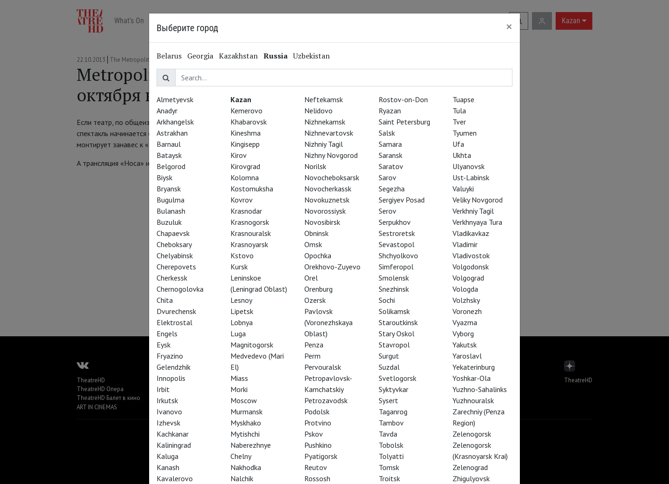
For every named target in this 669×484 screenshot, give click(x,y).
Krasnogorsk (249, 222)
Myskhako (245, 422)
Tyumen (465, 132)
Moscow (243, 400)
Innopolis (171, 378)
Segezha (392, 188)
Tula (459, 110)
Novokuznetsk (326, 199)
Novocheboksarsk (331, 177)
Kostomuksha (251, 188)
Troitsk (389, 478)
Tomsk (389, 467)
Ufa (458, 144)
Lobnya (241, 322)
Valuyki (463, 188)
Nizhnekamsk (324, 121)
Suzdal (389, 367)
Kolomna (244, 177)
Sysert (388, 400)
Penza (313, 344)
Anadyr (167, 110)
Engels (167, 333)
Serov (387, 211)
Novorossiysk (325, 211)
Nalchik (241, 478)
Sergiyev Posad (402, 199)
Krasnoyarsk (249, 244)
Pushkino (318, 445)
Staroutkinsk (398, 322)
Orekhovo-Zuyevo (332, 266)
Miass (239, 378)
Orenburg (318, 289)
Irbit (163, 389)
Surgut (389, 355)
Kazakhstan (238, 56)
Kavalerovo (175, 478)
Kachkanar (173, 433)
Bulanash (171, 211)
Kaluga (167, 456)
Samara (390, 144)
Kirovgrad (245, 166)
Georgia (200, 56)
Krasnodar (246, 211)
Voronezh (467, 311)
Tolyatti (391, 456)
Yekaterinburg (474, 367)
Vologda (465, 289)
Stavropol (394, 344)
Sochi (387, 300)
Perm (312, 355)
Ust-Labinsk (471, 177)
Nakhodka (245, 467)
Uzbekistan (311, 56)
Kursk (239, 266)
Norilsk (315, 166)
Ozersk (315, 300)
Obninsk (316, 233)
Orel (311, 277)
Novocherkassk (327, 188)
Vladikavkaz (471, 233)
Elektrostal (174, 322)
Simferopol (396, 266)
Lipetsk (241, 311)
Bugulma (170, 199)
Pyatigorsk (320, 456)
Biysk (164, 177)
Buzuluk (169, 222)
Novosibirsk (322, 222)
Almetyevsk (175, 99)
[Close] (509, 26)
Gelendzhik (173, 367)
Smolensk (394, 277)
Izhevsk (168, 422)
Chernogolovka (180, 289)
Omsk (313, 244)
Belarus (169, 56)
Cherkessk (172, 277)
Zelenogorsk (472, 433)
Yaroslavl (467, 355)
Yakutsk (465, 344)
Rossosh (317, 478)
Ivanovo (169, 411)
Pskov (313, 433)
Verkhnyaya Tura (477, 222)
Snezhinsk (394, 289)
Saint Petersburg (404, 121)
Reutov (315, 467)
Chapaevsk (173, 233)
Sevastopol (396, 244)
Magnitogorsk (251, 344)
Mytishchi (245, 433)
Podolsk (316, 411)
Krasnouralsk (250, 233)
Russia (275, 56)
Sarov (387, 177)
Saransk (390, 155)
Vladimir (465, 244)
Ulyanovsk (469, 166)
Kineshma (245, 132)
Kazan (240, 99)
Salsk (387, 132)
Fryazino (170, 355)
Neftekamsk (323, 99)
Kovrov (241, 199)
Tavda (388, 433)
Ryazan (390, 110)
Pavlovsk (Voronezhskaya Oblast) (328, 322)
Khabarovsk (248, 121)
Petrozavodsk (326, 400)
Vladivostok (471, 255)
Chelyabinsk (175, 255)
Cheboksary (174, 244)
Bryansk (169, 188)
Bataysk (169, 155)
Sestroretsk (397, 233)
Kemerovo (246, 110)
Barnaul (169, 144)
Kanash (168, 467)
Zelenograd (470, 467)
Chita (165, 300)
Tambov (391, 422)
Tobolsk (391, 445)
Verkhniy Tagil (473, 211)
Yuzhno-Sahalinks (480, 389)
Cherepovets (176, 266)
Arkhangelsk (175, 121)
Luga (238, 333)
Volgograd (468, 277)
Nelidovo (318, 110)
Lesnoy (241, 300)
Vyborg (463, 333)
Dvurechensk (176, 311)
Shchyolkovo (398, 255)
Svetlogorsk (397, 378)
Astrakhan (172, 132)
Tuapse (463, 99)
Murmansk (246, 411)
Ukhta (462, 155)
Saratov (391, 166)
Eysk (164, 344)
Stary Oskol (396, 333)
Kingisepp (245, 144)
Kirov (238, 155)
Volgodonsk (471, 266)
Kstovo (242, 255)
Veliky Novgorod (478, 199)
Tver (459, 121)
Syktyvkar (393, 389)
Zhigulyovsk (471, 478)
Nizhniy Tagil (323, 144)
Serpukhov (395, 222)
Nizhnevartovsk (328, 132)
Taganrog (393, 411)
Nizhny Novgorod (331, 155)
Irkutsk (167, 400)
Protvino (317, 422)
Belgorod (171, 166)
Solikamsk (394, 311)
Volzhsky (466, 300)
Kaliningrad (174, 445)
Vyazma (465, 322)
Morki (239, 389)
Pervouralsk (322, 367)
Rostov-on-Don (403, 99)
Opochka (317, 255)
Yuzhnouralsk (473, 400)
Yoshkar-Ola (472, 378)
